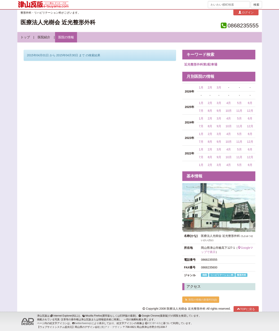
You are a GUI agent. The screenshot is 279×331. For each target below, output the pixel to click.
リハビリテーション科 (221, 275)
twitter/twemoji (83, 323)
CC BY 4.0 (154, 323)
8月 (210, 110)
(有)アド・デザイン (111, 327)
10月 (229, 110)
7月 (201, 110)
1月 (201, 87)
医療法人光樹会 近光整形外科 (58, 22)
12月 (250, 110)
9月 (219, 110)
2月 (210, 87)
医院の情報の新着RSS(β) (201, 299)
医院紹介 (44, 37)
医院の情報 (66, 37)
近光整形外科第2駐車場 (200, 64)
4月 (228, 103)
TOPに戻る (246, 309)
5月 (239, 103)
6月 (250, 103)
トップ (25, 37)
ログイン (246, 12)
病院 (204, 275)
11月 (239, 110)
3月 (219, 87)
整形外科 (241, 275)
